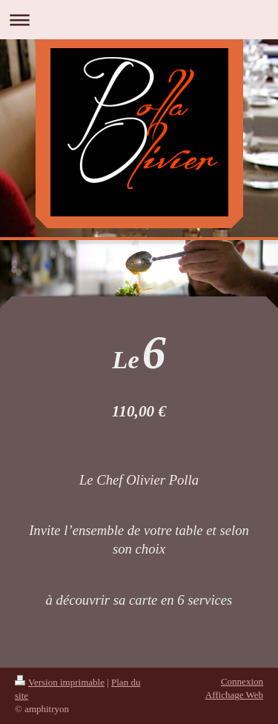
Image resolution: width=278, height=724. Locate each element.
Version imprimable (60, 682)
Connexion (242, 681)
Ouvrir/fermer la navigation (139, 20)
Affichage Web (234, 694)
